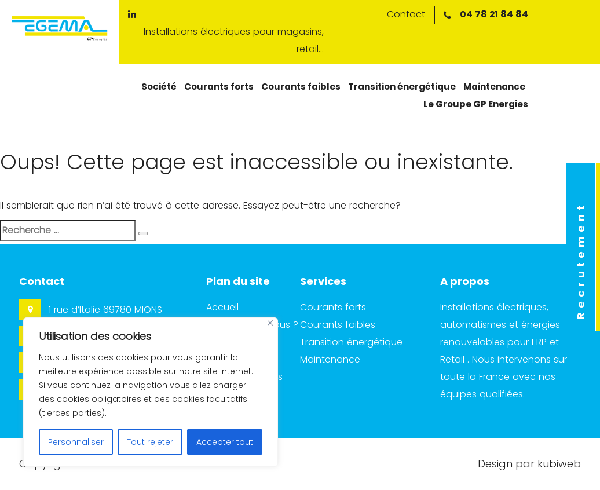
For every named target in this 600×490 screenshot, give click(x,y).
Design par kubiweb (529, 463)
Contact (406, 14)
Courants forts (219, 87)
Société (159, 87)
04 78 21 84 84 (494, 14)
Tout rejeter (150, 442)
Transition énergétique (402, 87)
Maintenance (494, 87)
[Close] (270, 323)
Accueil (222, 307)
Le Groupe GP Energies (475, 104)
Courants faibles (301, 87)
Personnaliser (76, 442)
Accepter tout (224, 442)
